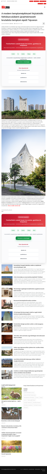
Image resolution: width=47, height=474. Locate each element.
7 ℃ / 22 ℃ (3, 1)
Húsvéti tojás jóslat (6, 454)
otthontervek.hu (23, 81)
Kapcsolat (43, 469)
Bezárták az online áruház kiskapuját (10, 420)
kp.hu (25, 400)
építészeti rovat (37, 405)
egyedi (37, 397)
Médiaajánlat (37, 469)
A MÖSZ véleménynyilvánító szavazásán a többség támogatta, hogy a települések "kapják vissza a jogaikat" (11, 434)
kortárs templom (28, 402)
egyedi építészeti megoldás (30, 395)
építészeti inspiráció (28, 405)
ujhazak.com (23, 73)
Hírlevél (43, 470)
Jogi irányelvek (31, 469)
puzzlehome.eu (23, 77)
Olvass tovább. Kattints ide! (14, 205)
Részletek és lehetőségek (23, 61)
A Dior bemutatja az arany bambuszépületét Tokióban (28, 277)
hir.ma (41, 397)
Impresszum (25, 469)
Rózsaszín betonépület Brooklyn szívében (25, 300)
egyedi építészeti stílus (29, 392)
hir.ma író (6, 23)
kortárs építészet (37, 402)
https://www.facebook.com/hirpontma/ (33, 385)
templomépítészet (31, 400)
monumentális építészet (29, 397)
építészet (26, 407)
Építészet (11, 23)
